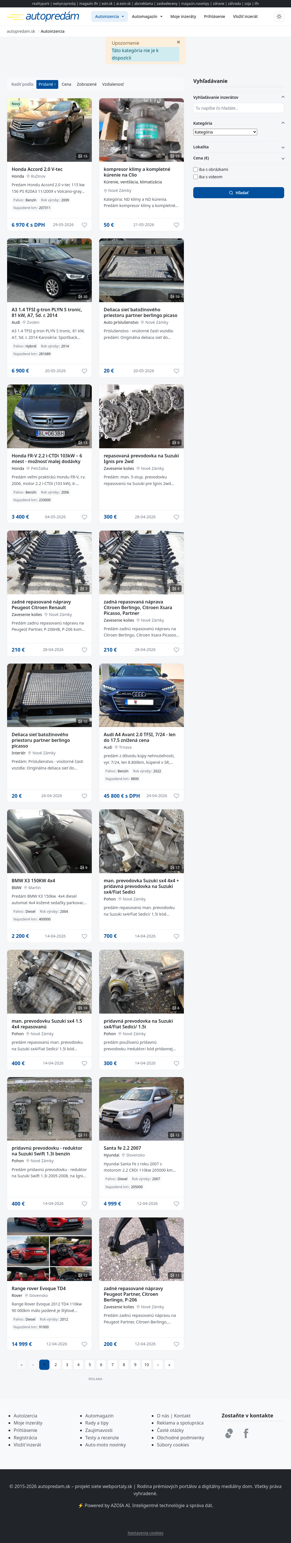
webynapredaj (64, 3)
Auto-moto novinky (105, 1445)
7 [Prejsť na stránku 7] (112, 1364)
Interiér (19, 753)
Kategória (202, 123)
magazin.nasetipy (195, 3)
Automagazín (99, 1416)
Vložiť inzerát (27, 1445)
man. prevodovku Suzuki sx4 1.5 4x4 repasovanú (47, 1024)
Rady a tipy (97, 1423)
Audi (16, 322)
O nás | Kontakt (174, 1416)
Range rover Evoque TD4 (39, 1288)
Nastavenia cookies (145, 1533)
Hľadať (238, 192)
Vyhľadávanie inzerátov (215, 97)
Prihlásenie (25, 1430)
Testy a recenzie (102, 1437)
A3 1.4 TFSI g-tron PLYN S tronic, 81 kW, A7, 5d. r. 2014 (47, 312)
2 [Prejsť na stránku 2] (56, 1364)
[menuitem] (109, 16)
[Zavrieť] (178, 41)
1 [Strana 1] (44, 1364)
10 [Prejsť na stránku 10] (146, 1364)
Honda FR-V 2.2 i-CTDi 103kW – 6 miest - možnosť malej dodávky (47, 458)
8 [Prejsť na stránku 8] (124, 1364)
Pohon (110, 899)
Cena (66, 84)
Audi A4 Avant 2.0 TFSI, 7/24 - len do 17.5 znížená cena (140, 737)
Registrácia (25, 1437)
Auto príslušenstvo (121, 322)
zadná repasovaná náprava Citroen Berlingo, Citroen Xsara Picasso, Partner (138, 607)
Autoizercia (25, 1416)
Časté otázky (170, 1430)
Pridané (46, 84)
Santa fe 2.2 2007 (122, 1148)
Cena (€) (201, 158)
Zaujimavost (98, 1430)
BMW (17, 887)
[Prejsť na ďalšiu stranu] (158, 1365)
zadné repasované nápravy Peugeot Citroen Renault (41, 605)
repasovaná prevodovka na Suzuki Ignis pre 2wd (141, 458)
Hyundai (111, 1155)
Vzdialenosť (113, 84)
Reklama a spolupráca (180, 1423)
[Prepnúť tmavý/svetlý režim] (279, 16)
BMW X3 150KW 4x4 (33, 880)
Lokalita (201, 147)
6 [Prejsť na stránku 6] (101, 1364)
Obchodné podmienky (180, 1437)
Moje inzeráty (28, 1423)
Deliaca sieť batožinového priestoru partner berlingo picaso (140, 312)
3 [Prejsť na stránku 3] (67, 1364)
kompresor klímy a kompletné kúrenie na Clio (137, 172)
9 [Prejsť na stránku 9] (135, 1364)
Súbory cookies (173, 1445)
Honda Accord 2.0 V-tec (37, 169)
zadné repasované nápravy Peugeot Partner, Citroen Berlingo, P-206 (133, 1294)
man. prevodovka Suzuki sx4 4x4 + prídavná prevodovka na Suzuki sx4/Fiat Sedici (141, 886)
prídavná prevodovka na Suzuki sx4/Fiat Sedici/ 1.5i (138, 1024)
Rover (17, 1295)
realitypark (40, 3)
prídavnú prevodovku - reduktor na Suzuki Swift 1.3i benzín (47, 1151)
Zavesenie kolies (119, 468)
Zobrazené (87, 84)
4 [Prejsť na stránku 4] (78, 1364)
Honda (18, 176)
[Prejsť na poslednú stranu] (169, 1365)
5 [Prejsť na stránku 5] (90, 1364)
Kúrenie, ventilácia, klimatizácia (133, 182)
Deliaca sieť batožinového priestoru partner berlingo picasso (41, 740)
